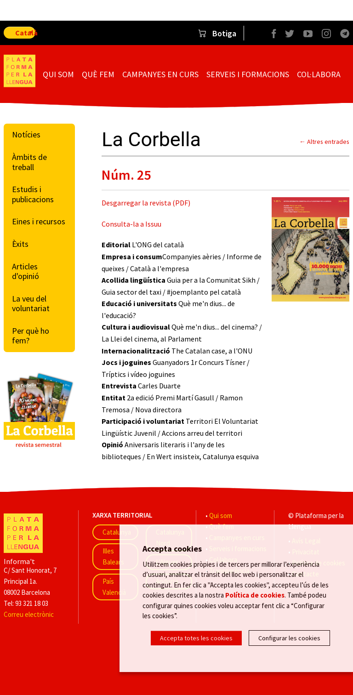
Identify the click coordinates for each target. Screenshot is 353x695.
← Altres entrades (324, 141)
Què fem (98, 74)
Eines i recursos (38, 221)
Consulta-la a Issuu (131, 223)
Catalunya (116, 532)
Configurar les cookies (289, 638)
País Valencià (114, 587)
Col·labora (319, 74)
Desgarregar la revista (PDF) (146, 202)
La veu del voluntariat (31, 303)
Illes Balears (113, 556)
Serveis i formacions (247, 74)
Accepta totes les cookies (196, 638)
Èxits (20, 244)
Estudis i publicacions (33, 194)
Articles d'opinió (25, 271)
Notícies (26, 134)
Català (25, 32)
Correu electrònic (29, 614)
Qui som (58, 74)
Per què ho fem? (30, 335)
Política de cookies (255, 595)
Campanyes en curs (160, 74)
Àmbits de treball (29, 162)
